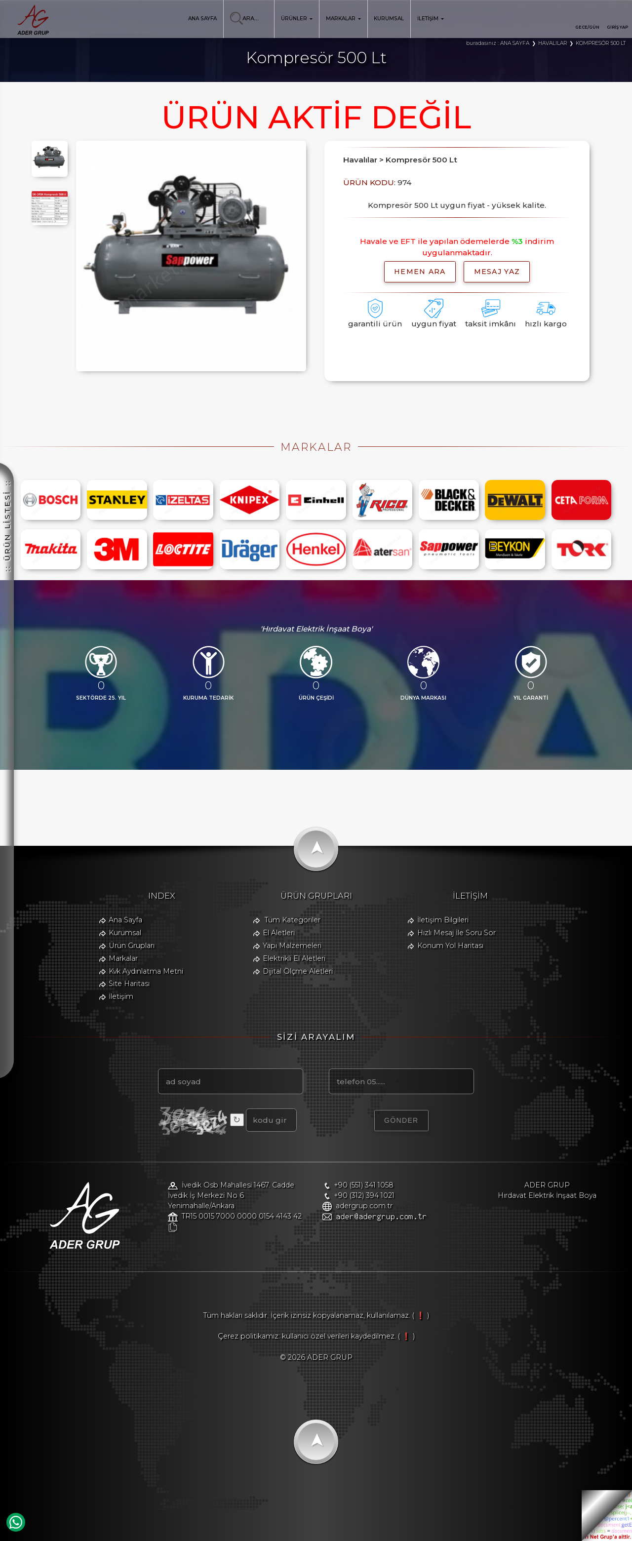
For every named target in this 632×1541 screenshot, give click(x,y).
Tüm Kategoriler (292, 919)
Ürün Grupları (132, 945)
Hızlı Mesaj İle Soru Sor (456, 932)
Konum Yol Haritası (450, 945)
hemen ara (420, 271)
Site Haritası (129, 983)
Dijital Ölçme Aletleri (298, 971)
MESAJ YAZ (497, 271)
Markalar (123, 958)
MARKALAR (343, 18)
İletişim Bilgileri (443, 919)
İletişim (121, 996)
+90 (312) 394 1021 (364, 1195)
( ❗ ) (420, 1315)
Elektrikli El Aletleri (294, 958)
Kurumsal (125, 932)
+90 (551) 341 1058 (364, 1185)
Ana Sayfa (125, 919)
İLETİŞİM (430, 18)
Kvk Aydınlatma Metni (146, 971)
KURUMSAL (389, 18)
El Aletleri (279, 932)
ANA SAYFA (202, 18)
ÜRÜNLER (297, 18)
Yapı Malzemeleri (292, 945)
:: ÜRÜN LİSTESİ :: (7, 399)
